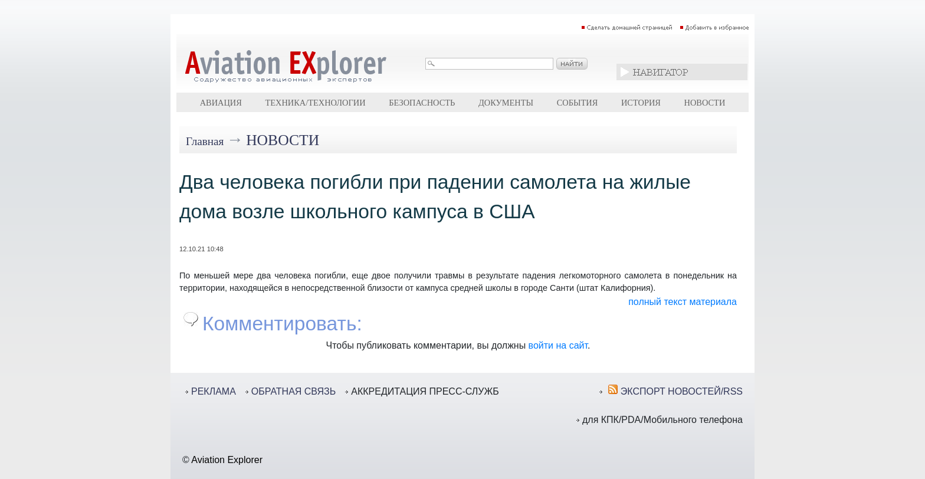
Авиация (221, 102)
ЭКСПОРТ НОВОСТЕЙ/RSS (682, 391)
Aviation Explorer (227, 460)
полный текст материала (682, 302)
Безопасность (422, 102)
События (577, 102)
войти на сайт (558, 345)
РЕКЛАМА (213, 391)
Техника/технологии (315, 102)
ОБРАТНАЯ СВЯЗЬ (293, 391)
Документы (505, 102)
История (641, 102)
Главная (205, 141)
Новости (705, 102)
